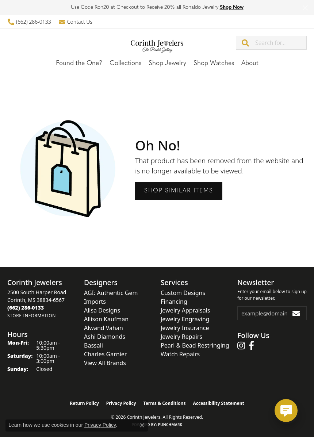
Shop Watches (214, 63)
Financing (174, 302)
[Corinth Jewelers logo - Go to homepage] (157, 42)
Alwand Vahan (103, 328)
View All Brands (105, 363)
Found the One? (79, 63)
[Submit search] (246, 42)
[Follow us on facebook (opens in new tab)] (251, 345)
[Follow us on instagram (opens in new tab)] (241, 345)
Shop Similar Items (178, 191)
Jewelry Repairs (181, 337)
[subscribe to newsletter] (296, 313)
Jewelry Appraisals (185, 310)
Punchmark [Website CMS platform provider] (170, 424)
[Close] (305, 7)
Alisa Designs (102, 310)
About (250, 63)
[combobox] (280, 42)
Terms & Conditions (164, 403)
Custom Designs (183, 293)
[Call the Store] (25, 307)
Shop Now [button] (232, 7)
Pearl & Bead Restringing (195, 345)
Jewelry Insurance (185, 328)
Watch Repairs (180, 354)
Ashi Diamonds (104, 337)
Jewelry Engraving (185, 319)
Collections (125, 63)
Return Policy (84, 403)
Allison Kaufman (106, 319)
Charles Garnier (105, 354)
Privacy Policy (121, 403)
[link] (29, 21)
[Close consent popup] (142, 425)
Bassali (93, 345)
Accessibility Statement (218, 403)
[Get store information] (31, 316)
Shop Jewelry (167, 63)
